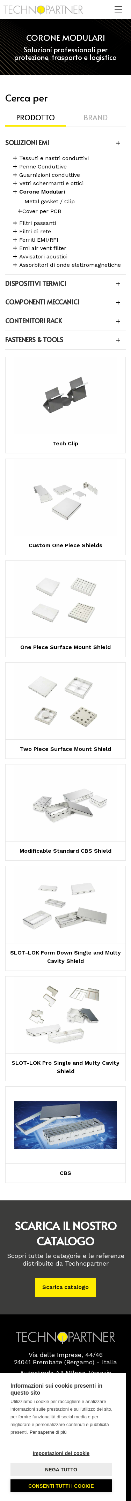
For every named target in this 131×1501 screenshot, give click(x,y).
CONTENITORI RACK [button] (33, 320)
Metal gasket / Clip (49, 201)
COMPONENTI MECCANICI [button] (42, 301)
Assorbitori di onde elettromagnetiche (70, 265)
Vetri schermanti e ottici (51, 183)
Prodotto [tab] (35, 117)
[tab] (65, 143)
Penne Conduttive (43, 166)
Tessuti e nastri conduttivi (54, 158)
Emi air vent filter (42, 248)
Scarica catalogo (65, 1287)
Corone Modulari (42, 191)
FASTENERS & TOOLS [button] (34, 339)
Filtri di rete (35, 231)
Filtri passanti (37, 223)
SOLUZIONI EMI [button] (27, 142)
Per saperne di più (48, 1432)
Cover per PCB (41, 211)
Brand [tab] (95, 117)
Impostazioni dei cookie (61, 1453)
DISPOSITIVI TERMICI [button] (35, 283)
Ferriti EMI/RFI (38, 239)
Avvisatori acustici (43, 256)
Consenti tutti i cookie (61, 1486)
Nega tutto (61, 1469)
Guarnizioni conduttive (49, 175)
